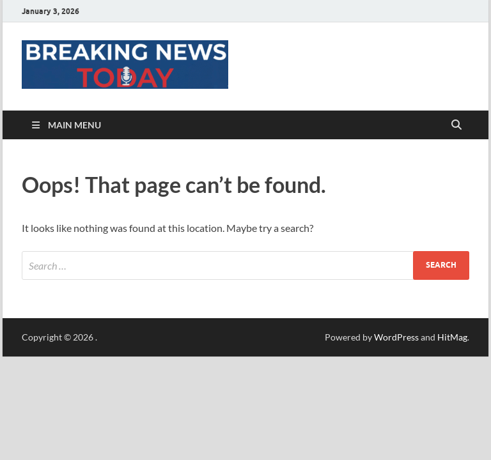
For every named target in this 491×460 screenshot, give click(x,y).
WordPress (396, 337)
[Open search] (456, 125)
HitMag (452, 337)
